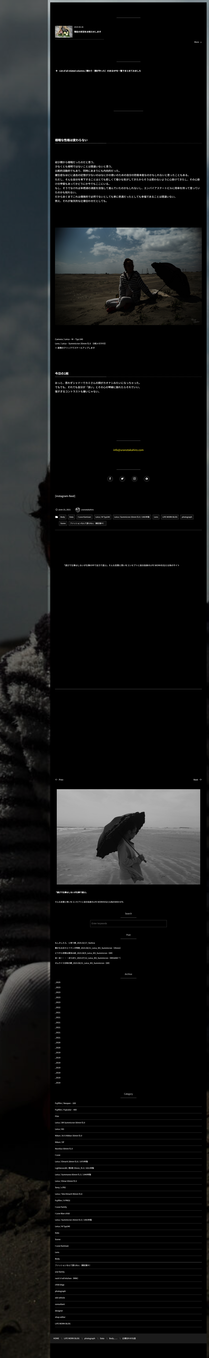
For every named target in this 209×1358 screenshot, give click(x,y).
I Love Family (61, 1207)
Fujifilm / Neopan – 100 (65, 1103)
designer (59, 1310)
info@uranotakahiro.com (128, 450)
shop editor (60, 1317)
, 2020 (57, 1042)
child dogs (59, 1284)
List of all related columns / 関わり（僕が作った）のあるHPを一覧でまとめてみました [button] (98, 70)
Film (57, 1116)
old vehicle (60, 1297)
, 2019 (57, 1052)
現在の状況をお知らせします (87, 31)
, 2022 (57, 1007)
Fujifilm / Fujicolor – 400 (66, 1109)
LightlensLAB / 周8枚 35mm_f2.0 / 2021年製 (74, 1168)
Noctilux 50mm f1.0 (64, 1148)
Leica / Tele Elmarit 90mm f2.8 (68, 1194)
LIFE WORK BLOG (169, 517)
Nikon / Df (59, 1142)
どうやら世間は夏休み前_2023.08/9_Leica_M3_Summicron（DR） (84, 953)
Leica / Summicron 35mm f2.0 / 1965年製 (132, 517)
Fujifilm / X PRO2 (62, 1200)
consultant (60, 1304)
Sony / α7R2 (60, 1187)
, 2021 (57, 1012)
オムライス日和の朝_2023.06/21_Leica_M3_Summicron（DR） (83, 963)
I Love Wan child (62, 1213)
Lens (156, 517)
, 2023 (57, 987)
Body (62, 517)
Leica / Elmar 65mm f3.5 (66, 1181)
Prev (59, 779)
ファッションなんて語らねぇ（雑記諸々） (87, 523)
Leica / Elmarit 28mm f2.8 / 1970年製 (71, 1161)
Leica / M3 (59, 1129)
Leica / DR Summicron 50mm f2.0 (70, 1122)
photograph (187, 517)
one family (60, 1271)
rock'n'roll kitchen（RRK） (67, 1278)
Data (71, 517)
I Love (57, 1155)
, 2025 (57, 982)
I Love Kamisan (84, 517)
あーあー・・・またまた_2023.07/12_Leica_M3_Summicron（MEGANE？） (88, 958)
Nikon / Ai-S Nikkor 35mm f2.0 (68, 1135)
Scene (63, 523)
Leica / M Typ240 (102, 517)
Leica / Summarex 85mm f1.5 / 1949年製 (73, 1174)
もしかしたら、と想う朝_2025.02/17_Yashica (75, 943)
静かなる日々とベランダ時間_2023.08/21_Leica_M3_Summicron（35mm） (88, 948)
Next (198, 779)
